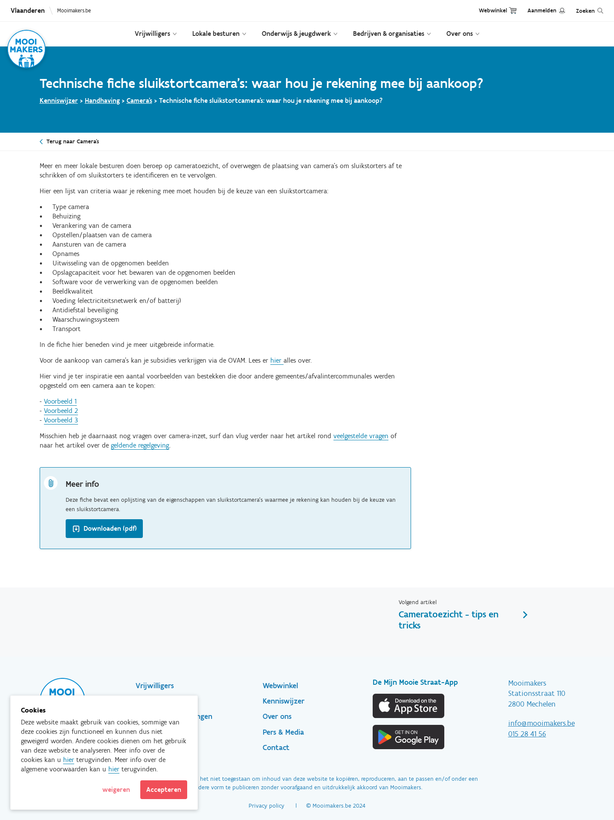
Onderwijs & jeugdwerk (296, 33)
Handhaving (102, 100)
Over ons (459, 33)
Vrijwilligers (152, 33)
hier (277, 360)
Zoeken (585, 11)
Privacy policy (266, 805)
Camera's (139, 100)
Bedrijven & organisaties (388, 33)
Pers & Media (283, 732)
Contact (276, 747)
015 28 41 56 (527, 734)
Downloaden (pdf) (110, 528)
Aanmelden (541, 10)
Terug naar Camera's (72, 141)
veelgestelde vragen (360, 436)
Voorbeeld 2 (61, 411)
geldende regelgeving (140, 445)
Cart (513, 10)
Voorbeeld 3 (61, 420)
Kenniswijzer (59, 100)
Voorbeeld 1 (60, 401)
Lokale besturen (216, 33)
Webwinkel (493, 10)
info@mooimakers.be (541, 723)
